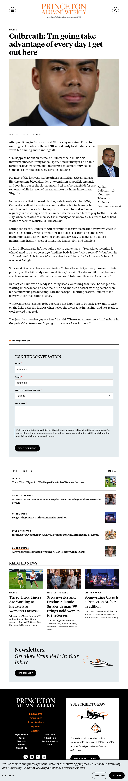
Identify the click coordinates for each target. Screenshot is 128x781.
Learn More (25, 673)
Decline (100, 776)
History (35, 730)
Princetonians (36, 722)
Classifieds (21, 748)
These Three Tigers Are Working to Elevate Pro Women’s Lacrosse (48, 482)
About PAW (49, 735)
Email (18, 377)
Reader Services (50, 741)
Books (21, 738)
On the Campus (20, 514)
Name (17, 363)
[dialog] (64, 770)
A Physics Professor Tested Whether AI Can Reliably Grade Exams (48, 551)
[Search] (115, 10)
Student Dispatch (22, 531)
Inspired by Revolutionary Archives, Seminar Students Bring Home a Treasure (55, 534)
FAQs (49, 745)
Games (21, 745)
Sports (13, 30)
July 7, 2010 (29, 134)
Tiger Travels (21, 735)
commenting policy (54, 432)
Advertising (50, 738)
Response (20, 404)
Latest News (35, 713)
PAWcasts (21, 741)
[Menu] (12, 10)
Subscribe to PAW (85, 759)
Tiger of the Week (22, 495)
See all (112, 471)
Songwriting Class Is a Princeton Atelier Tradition (39, 517)
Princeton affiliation (27, 390)
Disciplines (35, 718)
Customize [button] (8, 776)
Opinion (35, 726)
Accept (116, 776)
